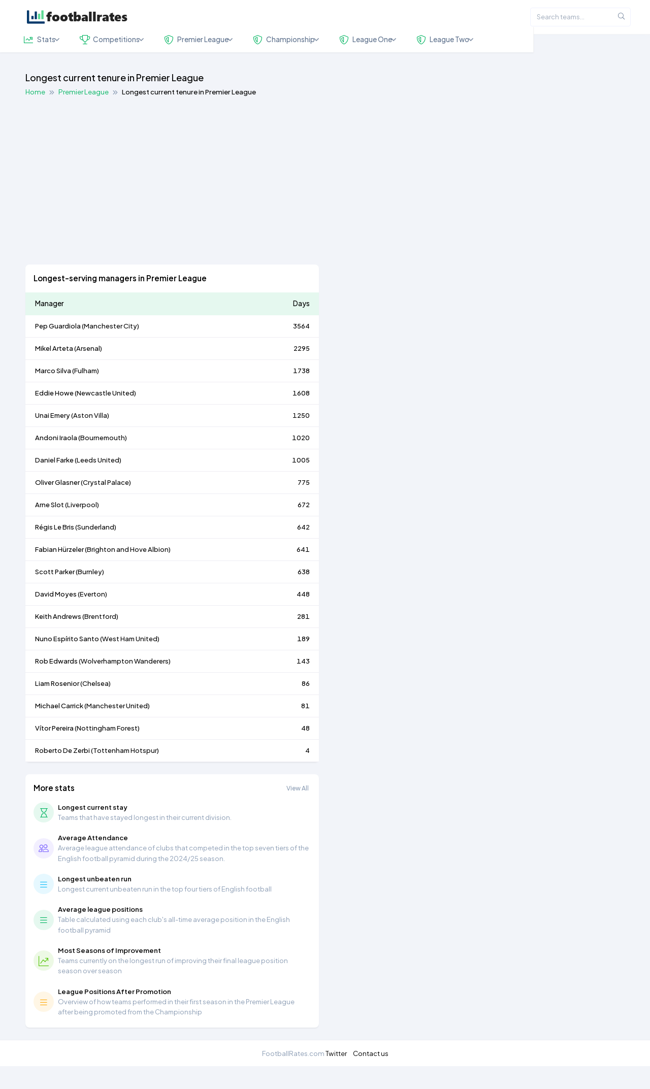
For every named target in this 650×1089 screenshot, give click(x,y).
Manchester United (117, 728)
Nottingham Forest (107, 751)
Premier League (83, 114)
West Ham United (129, 661)
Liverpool (82, 527)
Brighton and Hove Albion (128, 572)
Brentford (100, 639)
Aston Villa (90, 438)
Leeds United (98, 483)
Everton (92, 617)
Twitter (336, 1076)
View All (297, 811)
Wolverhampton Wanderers (125, 684)
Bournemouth (102, 460)
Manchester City (110, 349)
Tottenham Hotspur (125, 773)
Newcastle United (105, 416)
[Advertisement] (324, 204)
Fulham (85, 393)
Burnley (90, 594)
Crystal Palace (106, 505)
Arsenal (88, 371)
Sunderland (95, 550)
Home (35, 114)
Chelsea (95, 706)
